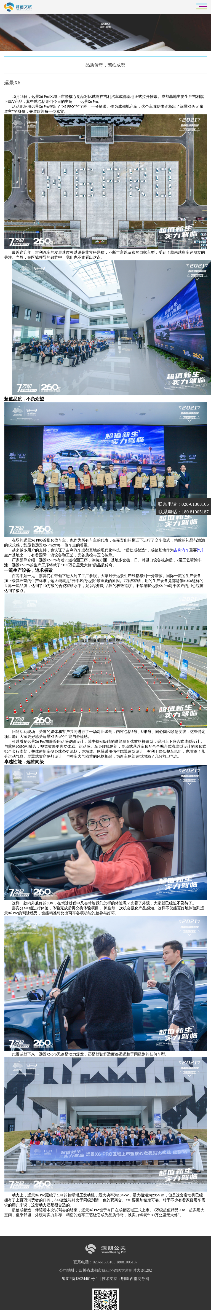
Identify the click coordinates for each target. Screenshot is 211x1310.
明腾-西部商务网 (135, 1279)
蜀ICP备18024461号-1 (80, 1279)
